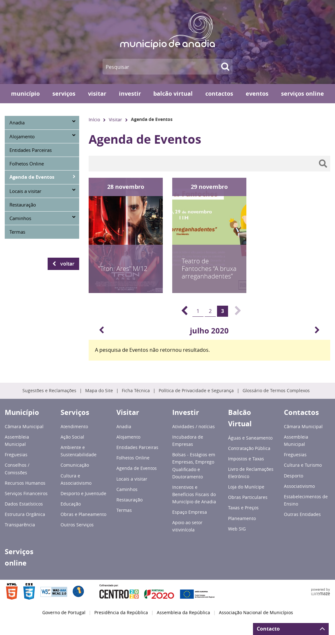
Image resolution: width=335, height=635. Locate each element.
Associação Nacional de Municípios (256, 612)
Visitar (115, 120)
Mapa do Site (99, 390)
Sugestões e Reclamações (49, 390)
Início (94, 120)
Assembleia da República (183, 612)
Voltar (67, 263)
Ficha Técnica (136, 390)
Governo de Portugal (63, 612)
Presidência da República (121, 612)
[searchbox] (210, 163)
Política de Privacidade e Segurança (196, 390)
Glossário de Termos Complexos (276, 390)
